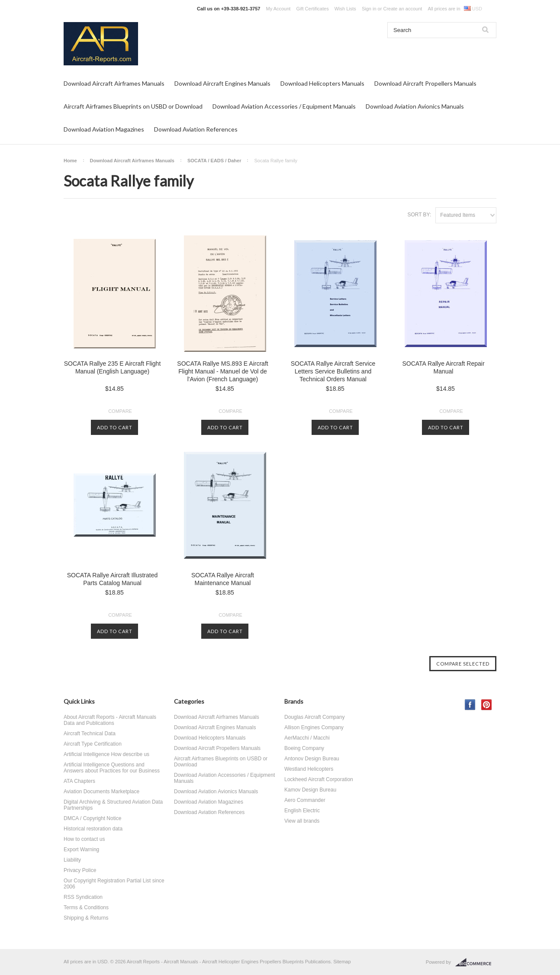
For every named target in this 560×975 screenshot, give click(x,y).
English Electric (302, 811)
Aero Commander (304, 800)
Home (70, 160)
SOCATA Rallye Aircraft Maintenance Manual (222, 579)
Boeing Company (304, 748)
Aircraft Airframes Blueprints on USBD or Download (133, 106)
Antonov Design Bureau (311, 759)
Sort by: (419, 215)
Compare (120, 411)
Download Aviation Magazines (104, 129)
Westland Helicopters (308, 769)
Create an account (402, 8)
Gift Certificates (312, 8)
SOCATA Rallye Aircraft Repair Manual (443, 367)
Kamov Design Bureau (310, 790)
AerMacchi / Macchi (307, 738)
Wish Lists (345, 8)
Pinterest (486, 704)
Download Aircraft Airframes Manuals (114, 83)
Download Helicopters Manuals (322, 83)
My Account (278, 8)
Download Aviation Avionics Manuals (415, 106)
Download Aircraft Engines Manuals (222, 83)
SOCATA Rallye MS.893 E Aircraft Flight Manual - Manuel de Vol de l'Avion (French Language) (222, 371)
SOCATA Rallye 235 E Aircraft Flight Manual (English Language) (112, 367)
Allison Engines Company (314, 727)
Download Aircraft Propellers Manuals (425, 83)
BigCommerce (475, 962)
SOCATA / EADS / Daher (214, 160)
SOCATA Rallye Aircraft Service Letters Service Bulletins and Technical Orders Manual (333, 371)
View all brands (301, 821)
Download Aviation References (196, 129)
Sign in (369, 8)
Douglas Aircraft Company (314, 717)
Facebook (470, 704)
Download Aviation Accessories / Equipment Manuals (284, 106)
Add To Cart (114, 427)
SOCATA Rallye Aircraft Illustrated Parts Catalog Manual (112, 579)
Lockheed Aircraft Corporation (318, 779)
